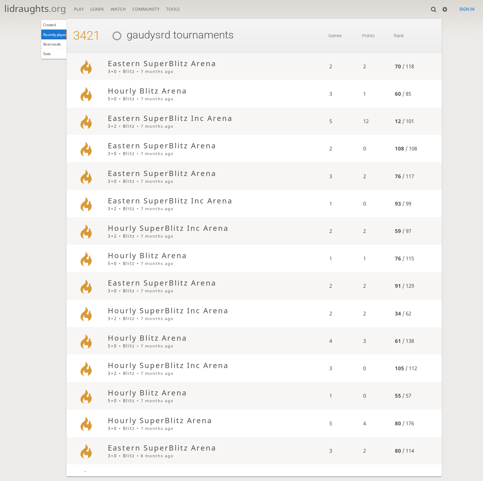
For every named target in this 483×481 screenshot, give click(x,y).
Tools (173, 9)
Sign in (466, 9)
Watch (118, 9)
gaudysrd (159, 35)
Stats (50, 62)
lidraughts (35, 8)
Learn (97, 9)
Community (146, 9)
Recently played (61, 38)
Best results (57, 50)
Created (53, 26)
